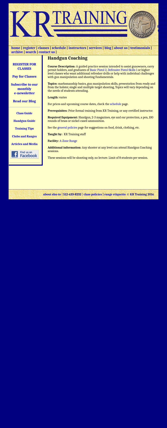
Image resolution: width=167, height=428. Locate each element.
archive (17, 52)
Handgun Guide (24, 121)
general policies (67, 127)
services (95, 48)
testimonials (140, 48)
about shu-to (52, 194)
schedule (59, 48)
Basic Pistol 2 (98, 70)
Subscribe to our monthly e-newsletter (24, 88)
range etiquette (115, 194)
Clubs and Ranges (24, 136)
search (31, 52)
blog (107, 48)
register (29, 48)
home (15, 48)
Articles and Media (24, 144)
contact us (47, 52)
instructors (77, 48)
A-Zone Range (68, 141)
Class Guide (24, 113)
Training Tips (24, 128)
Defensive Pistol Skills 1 (122, 70)
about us (120, 48)
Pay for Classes (24, 76)
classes (43, 48)
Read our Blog (24, 101)
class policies (93, 194)
